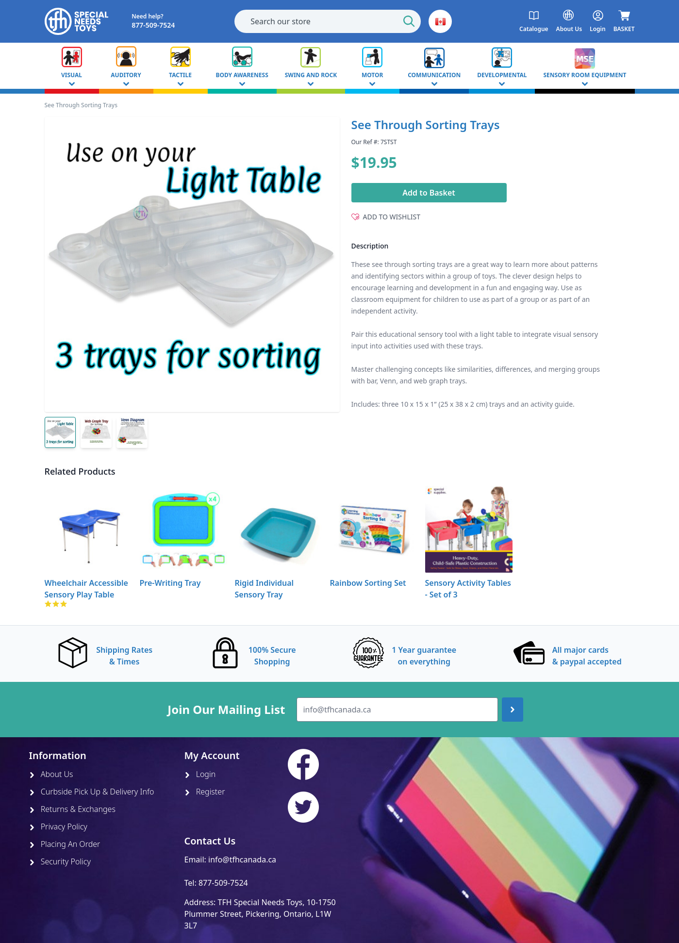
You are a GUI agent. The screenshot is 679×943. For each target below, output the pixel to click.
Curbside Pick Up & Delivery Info (91, 791)
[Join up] (512, 709)
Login (200, 774)
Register (204, 791)
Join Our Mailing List (226, 709)
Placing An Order (64, 844)
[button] (440, 21)
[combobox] (327, 21)
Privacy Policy (58, 826)
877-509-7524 (223, 882)
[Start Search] (409, 21)
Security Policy (60, 861)
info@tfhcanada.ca (242, 859)
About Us (51, 774)
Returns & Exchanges (72, 809)
